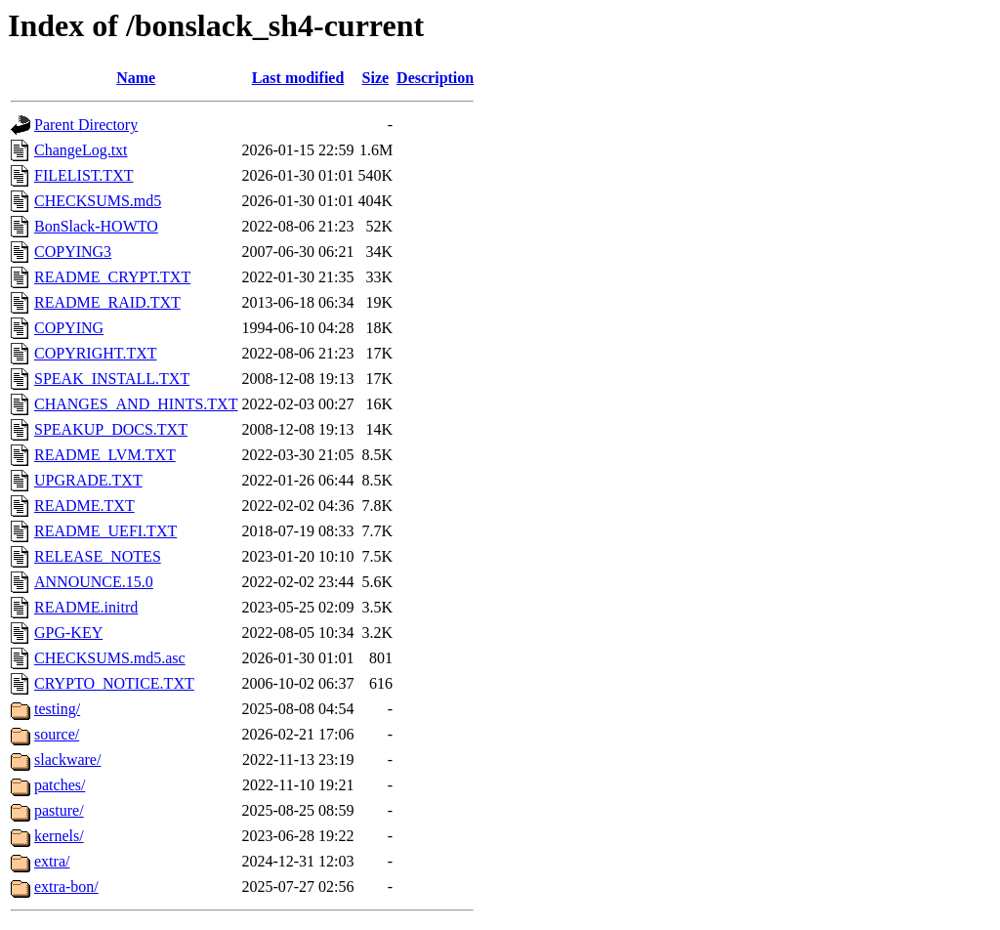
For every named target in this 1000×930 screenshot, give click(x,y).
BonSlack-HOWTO (96, 226)
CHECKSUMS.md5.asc (110, 658)
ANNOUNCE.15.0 (93, 581)
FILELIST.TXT (83, 175)
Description (435, 77)
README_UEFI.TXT (105, 531)
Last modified (298, 77)
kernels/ (59, 835)
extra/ (51, 861)
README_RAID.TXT (107, 302)
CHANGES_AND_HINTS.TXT (135, 404)
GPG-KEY (68, 632)
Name (135, 77)
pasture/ (59, 810)
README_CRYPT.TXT (112, 277)
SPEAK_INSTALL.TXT (111, 378)
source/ (56, 734)
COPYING (69, 327)
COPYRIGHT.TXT (95, 353)
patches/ (59, 785)
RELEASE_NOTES (97, 556)
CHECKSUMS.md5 (97, 200)
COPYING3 (72, 251)
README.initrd (86, 607)
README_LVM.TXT (105, 454)
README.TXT (84, 505)
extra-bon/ (66, 886)
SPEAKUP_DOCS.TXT (111, 429)
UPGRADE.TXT (88, 480)
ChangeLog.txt (81, 150)
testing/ (57, 708)
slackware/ (67, 759)
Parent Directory (86, 124)
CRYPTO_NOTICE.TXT (114, 683)
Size (376, 77)
